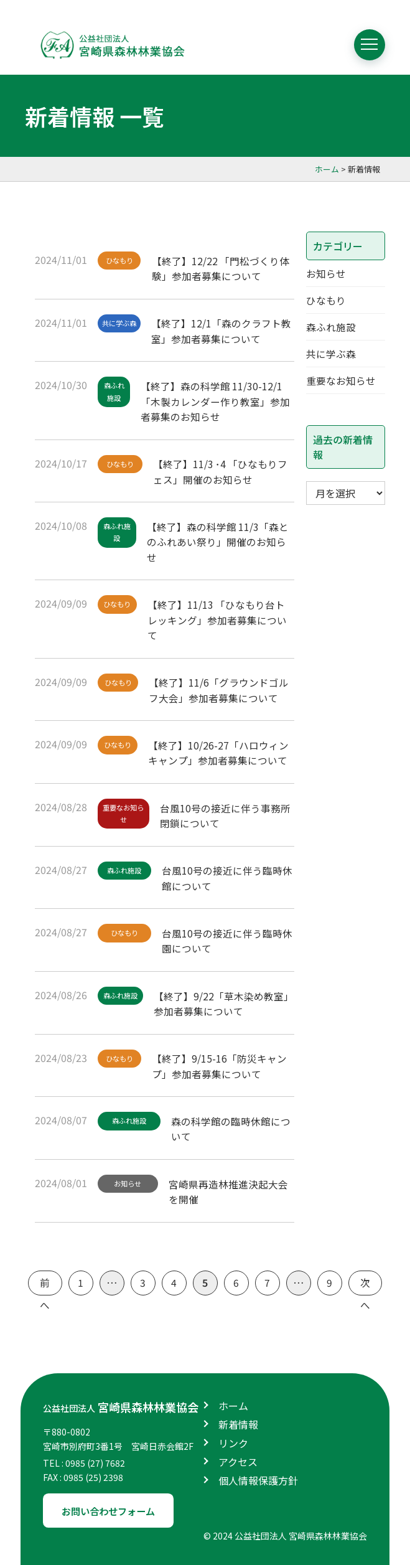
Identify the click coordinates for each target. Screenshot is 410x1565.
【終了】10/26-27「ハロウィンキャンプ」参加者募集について (221, 751)
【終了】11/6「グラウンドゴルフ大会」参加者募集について (222, 689)
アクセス (238, 1459)
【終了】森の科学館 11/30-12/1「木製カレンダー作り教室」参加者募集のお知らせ (217, 399)
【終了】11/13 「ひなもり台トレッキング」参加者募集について (219, 618)
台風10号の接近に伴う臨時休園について (225, 938)
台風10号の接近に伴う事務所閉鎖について (228, 813)
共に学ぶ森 (120, 322)
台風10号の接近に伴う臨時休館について (225, 875)
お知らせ (129, 1181)
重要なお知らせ (125, 813)
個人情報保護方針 (258, 1478)
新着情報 (238, 1422)
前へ (45, 1282)
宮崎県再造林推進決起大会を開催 (231, 1187)
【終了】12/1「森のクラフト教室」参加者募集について (224, 329)
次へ (365, 1282)
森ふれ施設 (115, 391)
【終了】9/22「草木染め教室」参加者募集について (224, 1001)
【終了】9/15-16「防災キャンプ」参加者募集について (221, 1063)
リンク (233, 1440)
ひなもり (121, 260)
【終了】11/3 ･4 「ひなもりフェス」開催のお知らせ (223, 470)
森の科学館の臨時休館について (234, 1125)
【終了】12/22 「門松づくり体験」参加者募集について (223, 267)
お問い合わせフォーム (112, 1508)
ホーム (233, 1403)
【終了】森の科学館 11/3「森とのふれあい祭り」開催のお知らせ (220, 540)
